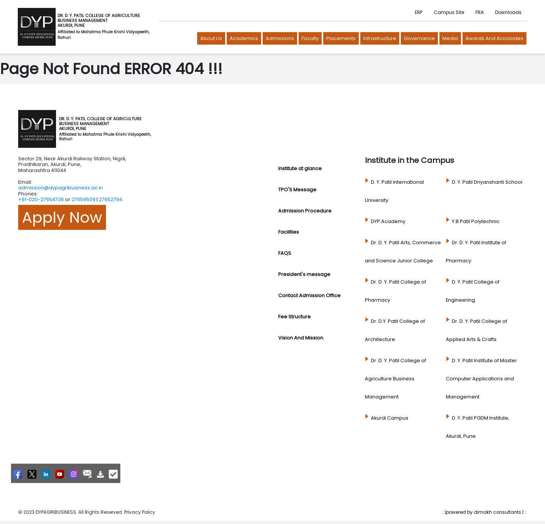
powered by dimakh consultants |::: (486, 512)
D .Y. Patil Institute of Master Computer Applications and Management (481, 378)
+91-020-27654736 (41, 199)
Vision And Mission (300, 338)
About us (211, 38)
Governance (419, 38)
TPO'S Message (297, 189)
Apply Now (62, 217)
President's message (304, 274)
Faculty (310, 38)
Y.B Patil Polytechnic (476, 221)
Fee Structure (294, 316)
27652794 (110, 199)
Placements (341, 38)
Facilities (288, 232)
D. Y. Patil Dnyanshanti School (487, 182)
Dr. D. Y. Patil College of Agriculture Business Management (395, 378)
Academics (244, 38)
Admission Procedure (305, 211)
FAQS (284, 253)
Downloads (508, 12)
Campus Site (449, 12)
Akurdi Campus (389, 418)
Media (450, 38)
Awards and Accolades (494, 38)
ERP (418, 12)
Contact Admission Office (309, 295)
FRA (479, 12)
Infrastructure (379, 38)
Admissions (280, 38)
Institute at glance (300, 168)
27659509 (83, 199)
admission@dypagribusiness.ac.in (60, 187)
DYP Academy (388, 221)
